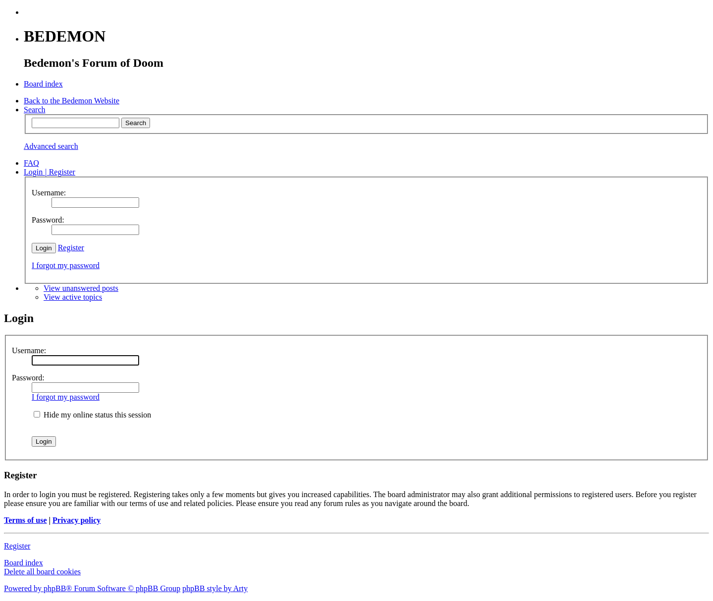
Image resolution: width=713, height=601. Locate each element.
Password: (28, 377)
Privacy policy (76, 520)
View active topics (73, 297)
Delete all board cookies (42, 571)
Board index (23, 562)
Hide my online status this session (92, 415)
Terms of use (25, 520)
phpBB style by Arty (215, 588)
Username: (29, 350)
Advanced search (51, 146)
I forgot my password (66, 265)
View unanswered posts (81, 288)
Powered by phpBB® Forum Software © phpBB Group (92, 588)
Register (71, 247)
